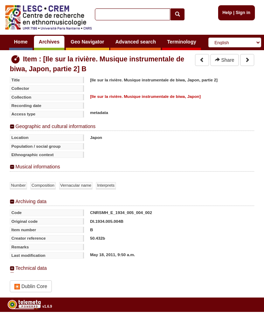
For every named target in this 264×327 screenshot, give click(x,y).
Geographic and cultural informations (55, 126)
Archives (49, 42)
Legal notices (246, 324)
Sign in (243, 12)
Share (224, 60)
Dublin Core (30, 286)
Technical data (31, 268)
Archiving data (31, 201)
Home (21, 42)
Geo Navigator (87, 42)
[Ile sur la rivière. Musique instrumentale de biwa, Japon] (145, 96)
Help (227, 12)
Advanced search (135, 42)
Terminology (181, 42)
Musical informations (37, 166)
